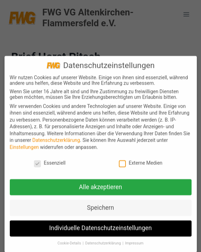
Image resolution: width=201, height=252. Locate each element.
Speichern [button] (100, 210)
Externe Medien (140, 165)
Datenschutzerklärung (56, 143)
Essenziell (49, 165)
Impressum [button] (134, 246)
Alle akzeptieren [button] (100, 189)
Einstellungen (24, 149)
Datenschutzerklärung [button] (103, 246)
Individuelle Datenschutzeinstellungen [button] (100, 230)
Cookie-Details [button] (70, 246)
